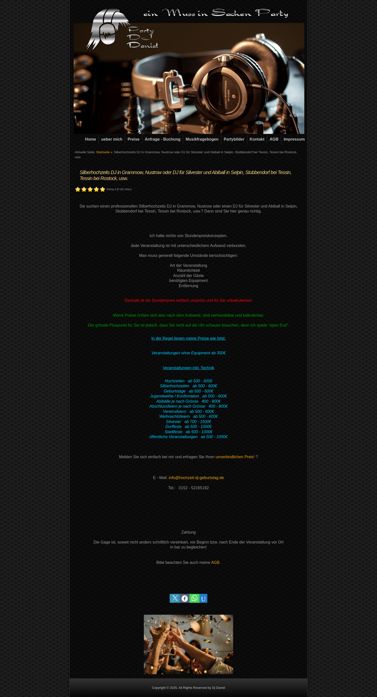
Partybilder (234, 139)
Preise (133, 139)
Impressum (294, 139)
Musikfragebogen (202, 139)
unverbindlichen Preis (234, 457)
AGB (274, 139)
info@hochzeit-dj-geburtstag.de (196, 478)
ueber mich (111, 139)
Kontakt (257, 139)
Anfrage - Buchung (162, 139)
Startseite (103, 152)
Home (90, 139)
